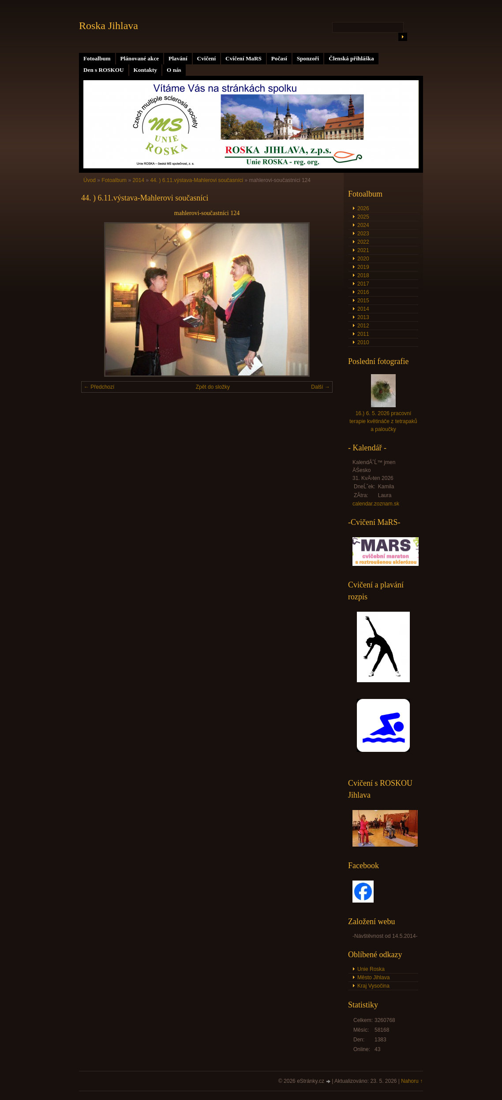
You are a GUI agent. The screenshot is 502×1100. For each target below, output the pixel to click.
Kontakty (145, 70)
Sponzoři (308, 58)
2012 (363, 326)
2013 (363, 317)
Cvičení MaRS (243, 58)
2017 (363, 284)
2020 (363, 259)
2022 (363, 242)
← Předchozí (99, 387)
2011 (363, 334)
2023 (363, 233)
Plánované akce (139, 58)
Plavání (178, 58)
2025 (363, 217)
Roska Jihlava (108, 25)
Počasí (279, 58)
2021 (363, 250)
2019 (363, 267)
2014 (138, 180)
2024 (363, 225)
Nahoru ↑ (412, 1081)
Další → (320, 387)
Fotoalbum (97, 58)
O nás (174, 70)
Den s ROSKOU (103, 70)
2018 (363, 275)
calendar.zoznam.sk (375, 504)
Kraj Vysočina (373, 986)
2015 (363, 300)
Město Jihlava (373, 977)
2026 (363, 208)
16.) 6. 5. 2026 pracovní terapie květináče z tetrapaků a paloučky (383, 421)
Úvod (89, 180)
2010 (363, 342)
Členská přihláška (351, 58)
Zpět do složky (213, 387)
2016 (363, 292)
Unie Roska (371, 969)
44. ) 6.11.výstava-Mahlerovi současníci (196, 180)
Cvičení (206, 58)
